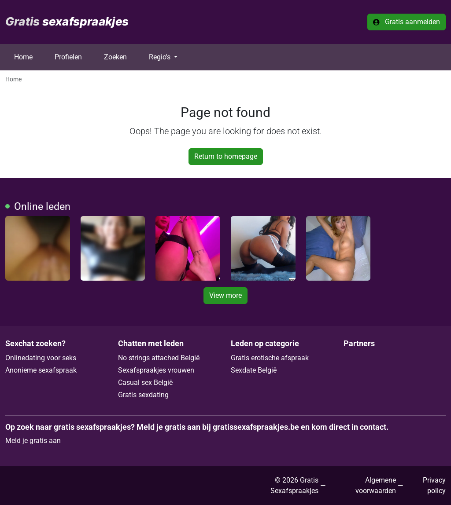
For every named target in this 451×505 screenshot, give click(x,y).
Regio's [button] (160, 57)
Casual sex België (145, 382)
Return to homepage (225, 156)
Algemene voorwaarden (375, 485)
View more (225, 295)
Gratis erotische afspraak (270, 358)
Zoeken (115, 57)
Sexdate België (254, 370)
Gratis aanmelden (406, 22)
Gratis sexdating (143, 395)
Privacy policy (434, 485)
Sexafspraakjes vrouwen (156, 370)
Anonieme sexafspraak (41, 370)
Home (23, 57)
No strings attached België (159, 358)
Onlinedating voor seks (40, 358)
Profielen (68, 57)
